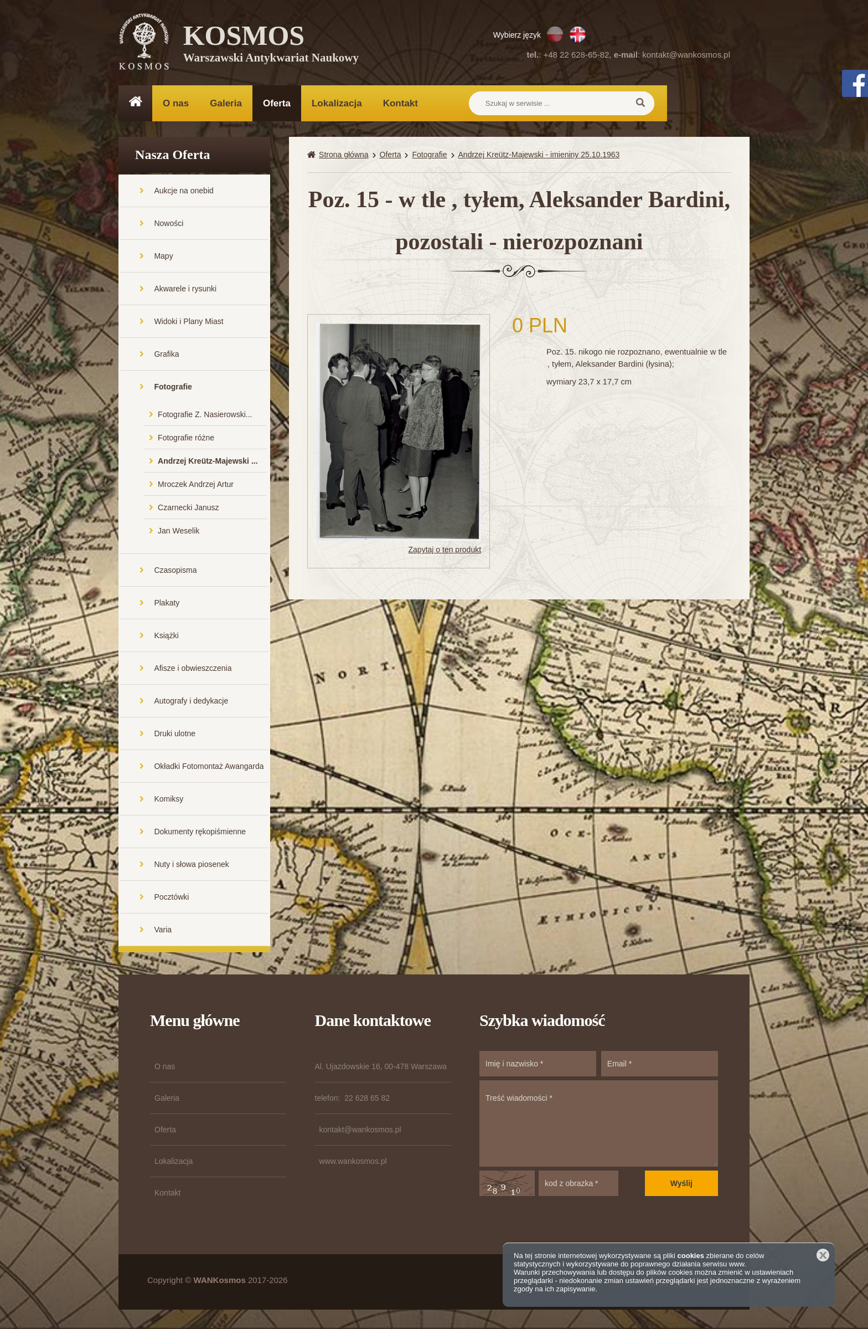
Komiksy (168, 801)
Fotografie (173, 389)
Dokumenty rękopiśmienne (200, 834)
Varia (163, 932)
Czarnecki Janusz (188, 510)
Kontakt (400, 103)
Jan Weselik (178, 533)
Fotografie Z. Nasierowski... (205, 417)
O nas (176, 103)
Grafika (166, 356)
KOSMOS (271, 44)
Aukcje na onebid (183, 193)
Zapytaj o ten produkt (445, 552)
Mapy (163, 258)
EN (577, 34)
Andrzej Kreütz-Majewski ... (207, 463)
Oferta (277, 103)
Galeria (226, 103)
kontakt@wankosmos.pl (686, 54)
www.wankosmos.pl (353, 1163)
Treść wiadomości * (598, 1126)
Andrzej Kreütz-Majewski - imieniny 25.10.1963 (539, 157)
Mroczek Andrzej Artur (196, 487)
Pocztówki (171, 899)
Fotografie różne (186, 440)
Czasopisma (175, 572)
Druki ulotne (174, 736)
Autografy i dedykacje (191, 703)
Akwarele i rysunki (185, 291)
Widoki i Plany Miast (188, 324)
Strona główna (344, 157)
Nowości (168, 226)
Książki (166, 638)
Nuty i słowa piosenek (191, 867)
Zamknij (823, 1255)
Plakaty (166, 605)
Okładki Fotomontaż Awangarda (209, 768)
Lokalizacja (337, 103)
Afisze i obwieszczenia (192, 670)
